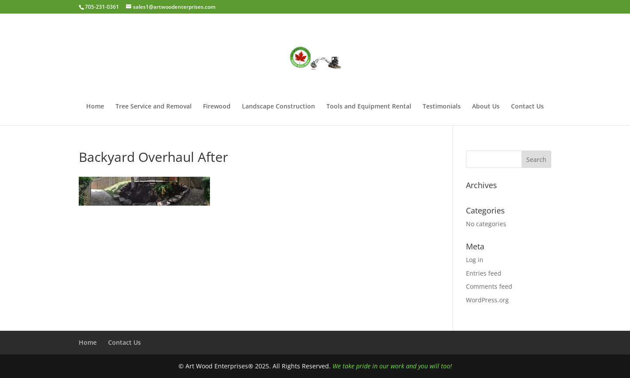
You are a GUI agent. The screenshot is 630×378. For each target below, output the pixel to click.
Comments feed (489, 286)
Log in (474, 260)
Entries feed (483, 273)
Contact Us (527, 106)
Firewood (217, 106)
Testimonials (442, 106)
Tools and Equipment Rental (368, 106)
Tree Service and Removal (154, 106)
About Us (486, 106)
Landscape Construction (278, 106)
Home (95, 106)
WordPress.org (487, 300)
